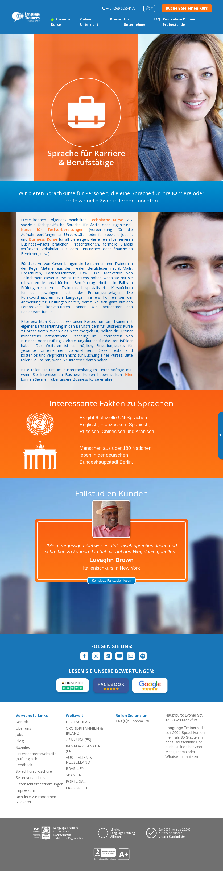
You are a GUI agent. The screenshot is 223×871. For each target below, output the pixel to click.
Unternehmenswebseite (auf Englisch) (36, 756)
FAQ (157, 19)
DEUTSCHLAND (79, 721)
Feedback (24, 764)
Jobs (19, 734)
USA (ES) (83, 739)
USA (69, 739)
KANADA (73, 746)
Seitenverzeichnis (30, 777)
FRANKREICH (77, 787)
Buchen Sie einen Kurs (187, 8)
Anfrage (117, 369)
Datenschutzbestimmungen (39, 784)
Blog (20, 740)
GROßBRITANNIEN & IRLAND (84, 731)
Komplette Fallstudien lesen (111, 580)
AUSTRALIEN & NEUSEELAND (79, 760)
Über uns (23, 728)
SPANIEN (74, 774)
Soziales (23, 747)
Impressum (25, 790)
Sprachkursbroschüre (34, 771)
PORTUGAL (76, 781)
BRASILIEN (75, 768)
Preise (115, 19)
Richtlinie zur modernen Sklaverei (36, 799)
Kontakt (22, 721)
